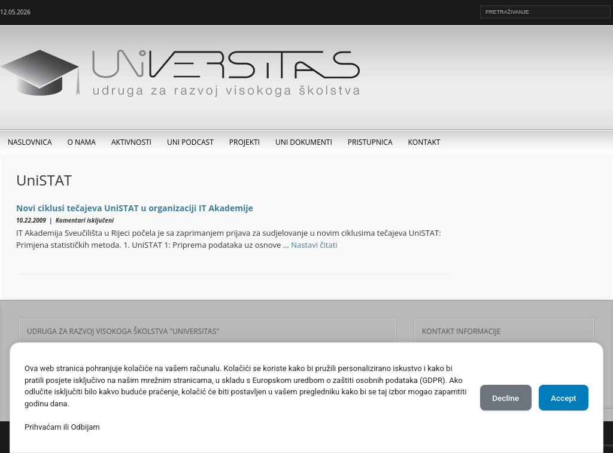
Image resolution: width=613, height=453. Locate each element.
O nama (82, 142)
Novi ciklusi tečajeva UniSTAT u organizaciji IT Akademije (134, 208)
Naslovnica (30, 142)
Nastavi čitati (314, 244)
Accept (561, 398)
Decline (498, 398)
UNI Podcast (190, 142)
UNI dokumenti (303, 142)
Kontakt (424, 142)
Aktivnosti (131, 142)
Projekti (244, 142)
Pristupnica (370, 142)
